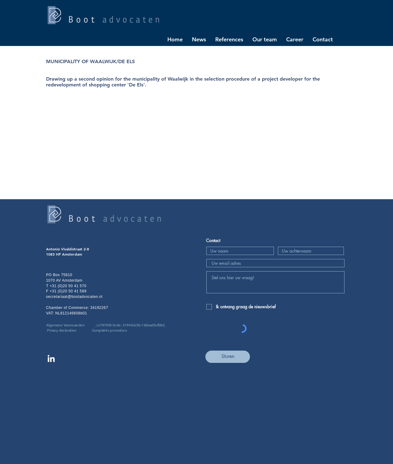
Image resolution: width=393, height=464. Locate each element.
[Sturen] (227, 357)
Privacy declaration (61, 330)
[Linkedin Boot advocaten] (51, 358)
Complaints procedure (109, 330)
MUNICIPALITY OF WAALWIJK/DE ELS (90, 61)
